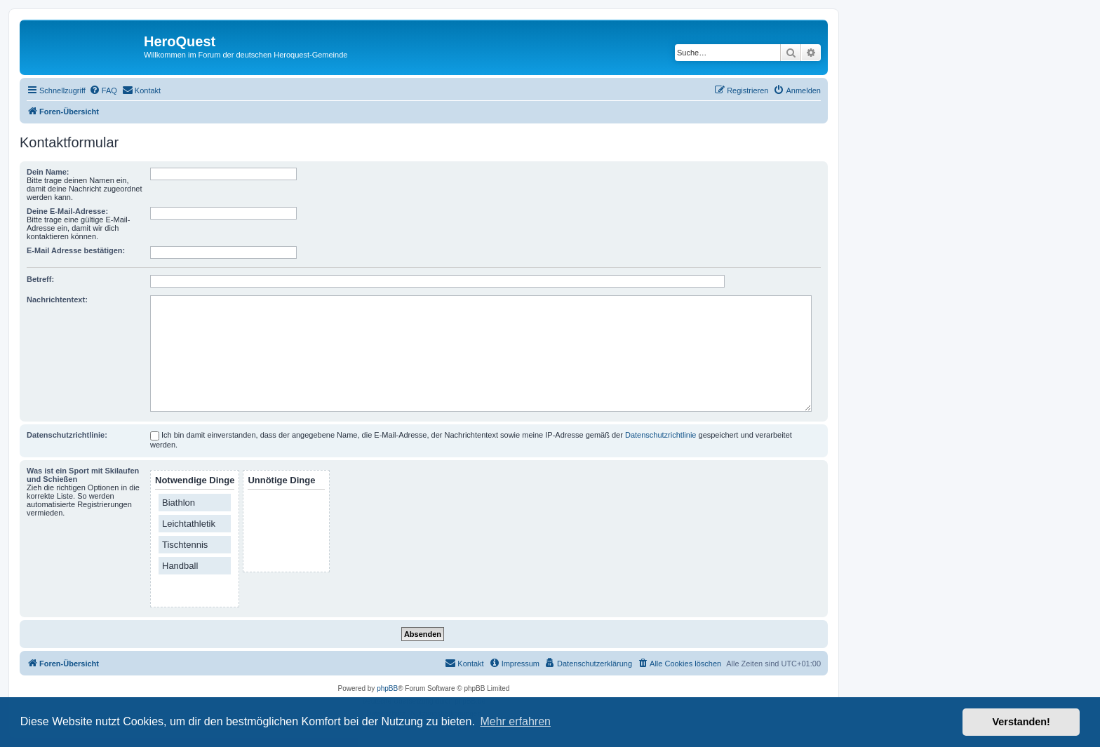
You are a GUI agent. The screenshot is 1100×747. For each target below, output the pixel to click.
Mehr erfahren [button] (515, 721)
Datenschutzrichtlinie (661, 435)
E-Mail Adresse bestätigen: (76, 250)
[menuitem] (103, 90)
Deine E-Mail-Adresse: (67, 211)
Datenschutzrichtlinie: (67, 435)
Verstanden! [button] (1021, 721)
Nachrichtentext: (57, 299)
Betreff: (40, 279)
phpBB (387, 688)
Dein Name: (48, 172)
